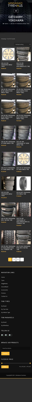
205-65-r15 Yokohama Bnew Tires (19, 24)
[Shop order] (22, 67)
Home (7, 24)
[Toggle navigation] (16, 11)
